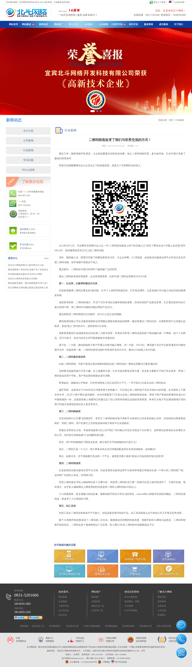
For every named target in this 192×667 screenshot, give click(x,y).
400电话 (89, 24)
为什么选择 (28, 169)
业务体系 (162, 606)
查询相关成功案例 (27, 233)
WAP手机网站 (130, 610)
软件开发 (133, 24)
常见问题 (28, 160)
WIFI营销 (128, 606)
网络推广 (58, 24)
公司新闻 (28, 140)
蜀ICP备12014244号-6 (95, 658)
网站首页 (13, 24)
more (46, 258)
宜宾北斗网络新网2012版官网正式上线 (26, 265)
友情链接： (25, 626)
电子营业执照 (119, 662)
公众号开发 (63, 610)
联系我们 (162, 615)
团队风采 (162, 597)
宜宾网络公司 (145, 626)
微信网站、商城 (131, 601)
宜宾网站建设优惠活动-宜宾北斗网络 (25, 274)
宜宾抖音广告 (38, 626)
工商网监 (103, 662)
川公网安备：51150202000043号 (81, 662)
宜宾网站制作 (128, 626)
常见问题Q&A (26, 248)
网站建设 (28, 24)
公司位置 (162, 610)
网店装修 (62, 597)
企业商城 (62, 601)
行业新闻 (28, 150)
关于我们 (178, 24)
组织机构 (162, 601)
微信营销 (148, 24)
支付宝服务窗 (130, 597)
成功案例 (163, 24)
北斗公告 (28, 130)
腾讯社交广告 (98, 606)
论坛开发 (62, 615)
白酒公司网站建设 (91, 626)
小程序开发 (118, 24)
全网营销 (96, 601)
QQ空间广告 (97, 610)
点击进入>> (23, 217)
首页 (171, 120)
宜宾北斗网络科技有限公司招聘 (22, 279)
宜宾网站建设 (111, 626)
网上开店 (73, 24)
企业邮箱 (103, 24)
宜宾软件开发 (72, 626)
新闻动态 (43, 24)
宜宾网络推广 (55, 626)
